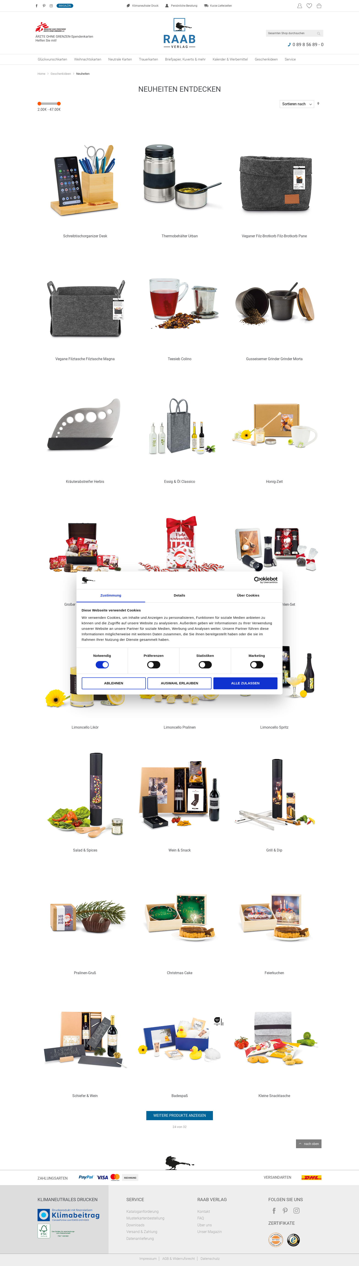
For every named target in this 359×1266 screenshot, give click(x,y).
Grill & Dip (274, 850)
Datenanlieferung (140, 1238)
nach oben (311, 1144)
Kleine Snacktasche (274, 1096)
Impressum (148, 1259)
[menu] (179, 59)
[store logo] (180, 33)
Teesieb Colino (179, 359)
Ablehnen (113, 683)
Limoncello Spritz (274, 727)
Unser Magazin (209, 1232)
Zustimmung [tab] (111, 595)
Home (42, 73)
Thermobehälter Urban (180, 236)
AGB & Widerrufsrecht (178, 1259)
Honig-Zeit (274, 481)
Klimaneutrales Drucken (68, 1199)
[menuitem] (52, 59)
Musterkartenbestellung (145, 1218)
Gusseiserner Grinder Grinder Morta (274, 359)
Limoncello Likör (85, 727)
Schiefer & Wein (85, 1096)
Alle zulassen (245, 683)
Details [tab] (179, 595)
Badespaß (179, 1096)
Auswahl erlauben (179, 683)
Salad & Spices (85, 850)
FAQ (200, 1218)
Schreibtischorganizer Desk (85, 236)
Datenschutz (210, 1259)
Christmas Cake (179, 973)
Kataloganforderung (142, 1211)
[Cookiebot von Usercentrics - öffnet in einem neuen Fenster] (257, 580)
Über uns (204, 1225)
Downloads (135, 1225)
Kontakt (203, 1211)
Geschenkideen (61, 73)
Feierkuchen (274, 973)
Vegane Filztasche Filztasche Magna (85, 359)
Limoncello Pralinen (180, 727)
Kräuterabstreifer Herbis (85, 481)
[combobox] (295, 33)
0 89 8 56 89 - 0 (308, 44)
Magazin (65, 5)
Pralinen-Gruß (85, 973)
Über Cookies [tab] (248, 595)
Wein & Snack (180, 850)
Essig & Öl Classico (179, 481)
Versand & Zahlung (141, 1232)
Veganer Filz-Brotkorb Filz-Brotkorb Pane (274, 236)
